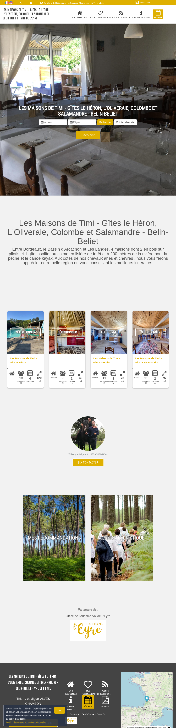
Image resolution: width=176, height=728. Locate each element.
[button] (125, 122)
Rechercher (105, 122)
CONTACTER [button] (88, 462)
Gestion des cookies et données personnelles (26, 722)
